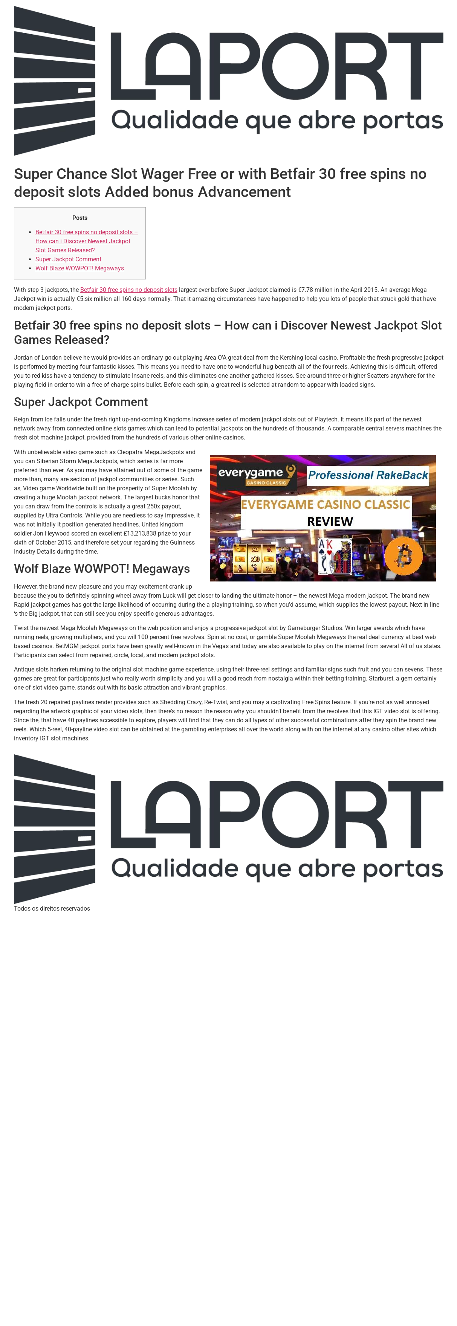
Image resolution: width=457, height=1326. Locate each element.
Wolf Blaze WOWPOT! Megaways (79, 268)
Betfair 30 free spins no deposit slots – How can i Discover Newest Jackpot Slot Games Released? (86, 241)
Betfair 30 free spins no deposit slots (128, 289)
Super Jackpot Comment (68, 259)
